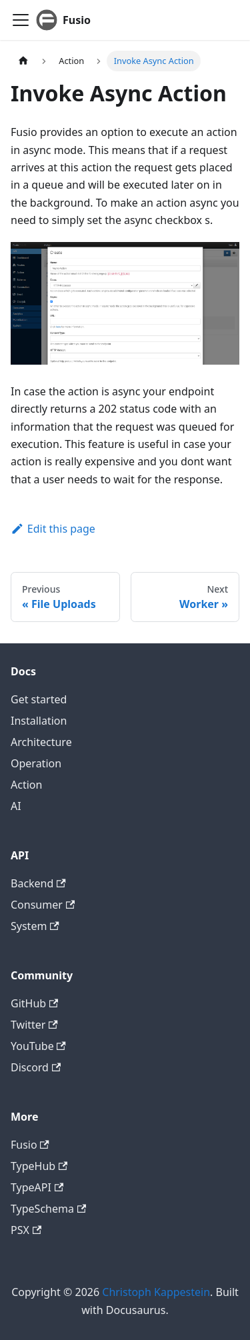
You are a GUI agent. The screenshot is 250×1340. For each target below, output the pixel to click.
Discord (36, 1067)
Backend (38, 883)
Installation (39, 720)
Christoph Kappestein (156, 1292)
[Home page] (23, 61)
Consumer (43, 904)
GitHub (34, 1003)
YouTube (38, 1046)
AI (16, 806)
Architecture (41, 742)
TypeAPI (37, 1187)
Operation (36, 763)
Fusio (30, 1144)
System (35, 926)
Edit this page (53, 528)
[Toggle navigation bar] (21, 20)
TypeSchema (48, 1208)
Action (26, 784)
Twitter (34, 1024)
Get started (39, 699)
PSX (26, 1230)
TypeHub (39, 1166)
